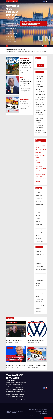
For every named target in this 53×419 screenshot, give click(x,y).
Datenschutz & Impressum (39, 262)
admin (29, 65)
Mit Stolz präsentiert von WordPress (13, 409)
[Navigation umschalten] (39, 46)
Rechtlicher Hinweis (40, 288)
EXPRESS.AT (38, 272)
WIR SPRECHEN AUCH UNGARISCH (40, 409)
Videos (27, 58)
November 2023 (39, 241)
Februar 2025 (38, 224)
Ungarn (23, 23)
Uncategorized (38, 293)
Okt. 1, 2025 (24, 101)
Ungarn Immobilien (33, 416)
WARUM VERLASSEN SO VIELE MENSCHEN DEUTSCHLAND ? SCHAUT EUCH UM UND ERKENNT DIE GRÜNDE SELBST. (16, 364)
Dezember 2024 (39, 230)
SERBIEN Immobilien (43, 412)
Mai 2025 (37, 215)
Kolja (36, 277)
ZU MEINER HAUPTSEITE (42, 416)
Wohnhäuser (38, 311)
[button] (42, 45)
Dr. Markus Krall (39, 266)
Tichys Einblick (38, 291)
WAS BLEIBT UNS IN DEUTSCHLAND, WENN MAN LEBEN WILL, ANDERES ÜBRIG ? (36, 364)
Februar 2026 (38, 195)
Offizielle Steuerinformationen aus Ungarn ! (38, 414)
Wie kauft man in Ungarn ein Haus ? (39, 304)
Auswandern (28, 23)
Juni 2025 (37, 212)
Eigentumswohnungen (40, 269)
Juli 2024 (37, 235)
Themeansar (13, 411)
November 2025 (39, 198)
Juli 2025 (37, 210)
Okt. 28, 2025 (24, 85)
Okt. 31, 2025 (24, 65)
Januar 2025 (38, 227)
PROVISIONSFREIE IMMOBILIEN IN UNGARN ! (14, 376)
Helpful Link (38, 174)
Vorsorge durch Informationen (39, 300)
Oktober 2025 (38, 201)
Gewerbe (37, 275)
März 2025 (37, 221)
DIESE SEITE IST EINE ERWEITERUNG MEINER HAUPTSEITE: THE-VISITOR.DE (40, 149)
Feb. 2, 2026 (10, 365)
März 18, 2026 (11, 341)
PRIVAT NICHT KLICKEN (38, 284)
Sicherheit (33, 23)
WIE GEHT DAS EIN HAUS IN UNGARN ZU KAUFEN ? (38, 407)
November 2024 (39, 232)
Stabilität (38, 23)
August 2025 (38, 207)
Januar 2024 (38, 238)
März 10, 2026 (31, 341)
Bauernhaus (30, 24)
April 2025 (37, 218)
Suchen (38, 58)
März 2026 (37, 193)
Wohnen (35, 24)
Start (7, 51)
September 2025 (39, 204)
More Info (37, 165)
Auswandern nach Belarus (39, 255)
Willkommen (38, 308)
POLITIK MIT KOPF (39, 280)
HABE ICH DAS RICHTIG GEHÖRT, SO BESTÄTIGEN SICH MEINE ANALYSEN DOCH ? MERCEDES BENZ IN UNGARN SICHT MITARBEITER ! (40, 89)
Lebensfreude (24, 24)
